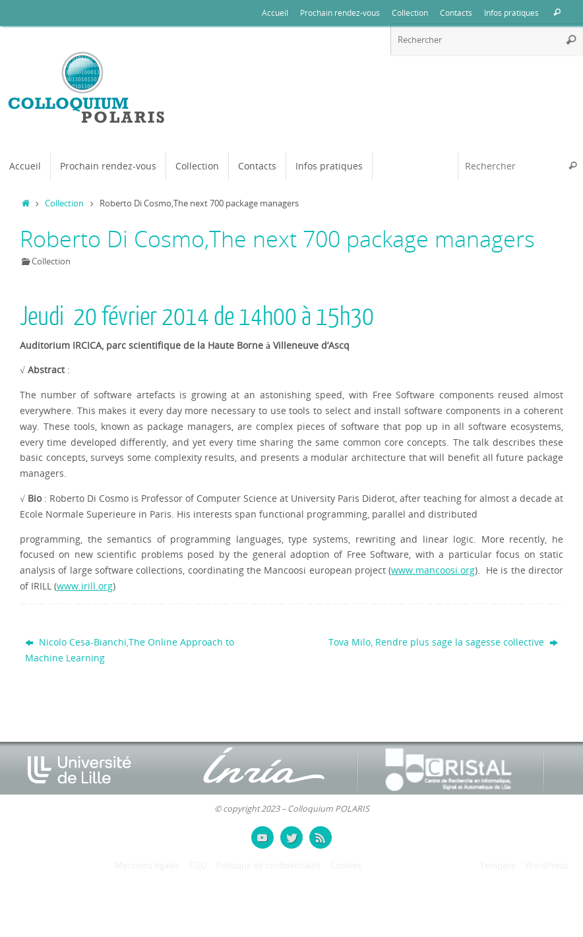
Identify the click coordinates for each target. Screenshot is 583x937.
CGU (197, 865)
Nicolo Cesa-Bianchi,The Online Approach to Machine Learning (129, 650)
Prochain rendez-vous (340, 12)
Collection (410, 12)
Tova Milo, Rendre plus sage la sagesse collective (443, 642)
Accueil (275, 12)
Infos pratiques (511, 12)
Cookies (345, 865)
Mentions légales (147, 865)
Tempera (497, 865)
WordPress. (547, 865)
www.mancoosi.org (433, 570)
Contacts (456, 12)
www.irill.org (85, 586)
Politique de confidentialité (268, 865)
